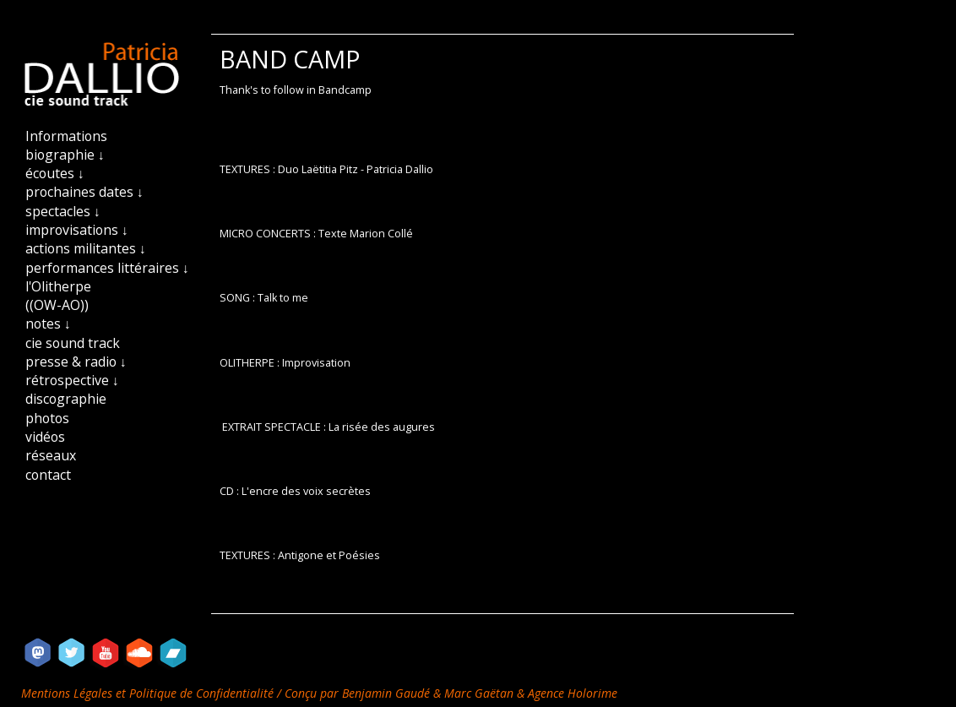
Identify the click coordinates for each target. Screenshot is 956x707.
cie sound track (72, 343)
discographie (65, 398)
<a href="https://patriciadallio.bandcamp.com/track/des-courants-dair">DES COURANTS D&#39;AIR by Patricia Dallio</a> (502, 388)
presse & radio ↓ (76, 361)
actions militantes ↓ (85, 248)
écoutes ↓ (54, 173)
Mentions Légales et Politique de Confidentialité (149, 693)
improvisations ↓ (76, 229)
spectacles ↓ (62, 211)
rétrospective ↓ (72, 380)
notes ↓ (48, 323)
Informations (66, 136)
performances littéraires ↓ (107, 267)
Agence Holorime (572, 693)
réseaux (50, 455)
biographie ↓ (65, 154)
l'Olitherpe (58, 286)
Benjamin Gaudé (387, 693)
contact (48, 474)
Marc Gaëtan (478, 693)
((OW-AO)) (57, 305)
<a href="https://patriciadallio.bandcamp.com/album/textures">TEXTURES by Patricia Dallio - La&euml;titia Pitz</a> (502, 582)
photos (47, 418)
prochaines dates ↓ (84, 191)
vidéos (45, 436)
